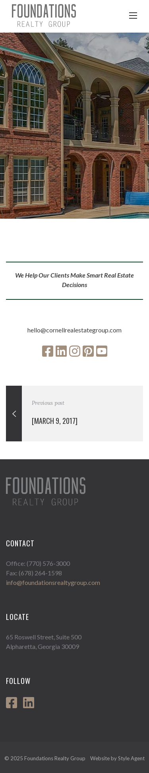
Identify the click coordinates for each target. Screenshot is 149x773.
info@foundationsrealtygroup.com (53, 582)
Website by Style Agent (117, 758)
